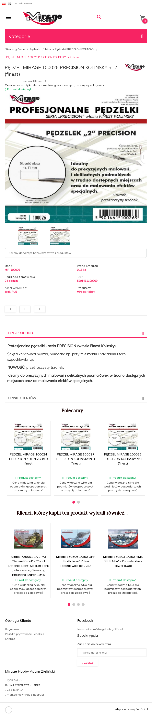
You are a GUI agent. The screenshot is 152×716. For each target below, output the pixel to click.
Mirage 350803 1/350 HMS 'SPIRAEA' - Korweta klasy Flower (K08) (123, 561)
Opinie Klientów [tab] (22, 398)
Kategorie (75, 36)
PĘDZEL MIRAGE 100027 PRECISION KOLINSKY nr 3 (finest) (75, 458)
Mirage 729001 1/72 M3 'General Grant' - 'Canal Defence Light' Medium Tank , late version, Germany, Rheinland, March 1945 (28, 565)
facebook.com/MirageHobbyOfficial (100, 629)
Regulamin (12, 629)
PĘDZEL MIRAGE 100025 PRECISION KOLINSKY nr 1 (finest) (122, 458)
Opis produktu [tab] (21, 333)
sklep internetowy (125, 709)
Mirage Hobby (86, 292)
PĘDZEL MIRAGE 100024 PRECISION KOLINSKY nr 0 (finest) (28, 458)
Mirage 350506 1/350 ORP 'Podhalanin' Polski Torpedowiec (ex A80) (75, 561)
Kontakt (10, 639)
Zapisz (87, 662)
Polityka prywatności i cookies (24, 634)
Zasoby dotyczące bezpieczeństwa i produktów (40, 253)
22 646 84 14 (14, 689)
